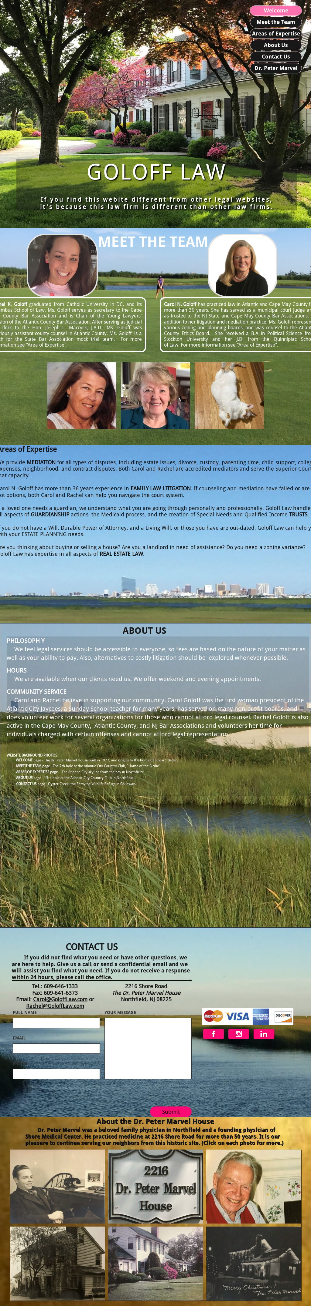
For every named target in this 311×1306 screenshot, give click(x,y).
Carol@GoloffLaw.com (60, 999)
